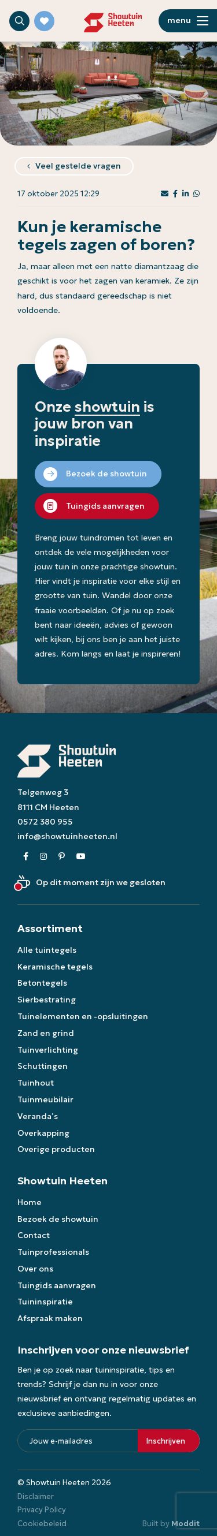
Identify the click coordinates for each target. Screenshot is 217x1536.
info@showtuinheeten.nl (67, 836)
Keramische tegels (55, 966)
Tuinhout (35, 1083)
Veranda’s (37, 1116)
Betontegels (42, 983)
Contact (33, 1235)
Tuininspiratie (45, 1301)
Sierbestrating (46, 999)
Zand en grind (45, 1033)
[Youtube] (81, 856)
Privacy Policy (41, 1510)
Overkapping (43, 1133)
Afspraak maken (50, 1318)
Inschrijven (165, 1441)
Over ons (35, 1268)
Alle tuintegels (46, 950)
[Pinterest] (62, 856)
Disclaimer (35, 1496)
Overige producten (56, 1149)
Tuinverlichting (47, 1050)
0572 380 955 (45, 822)
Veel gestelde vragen (78, 166)
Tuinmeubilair (45, 1099)
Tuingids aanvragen (56, 1285)
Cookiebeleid (42, 1523)
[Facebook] (25, 856)
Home (29, 1202)
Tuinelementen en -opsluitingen (82, 1016)
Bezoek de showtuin (57, 1219)
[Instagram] (43, 856)
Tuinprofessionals (53, 1252)
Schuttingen (42, 1066)
